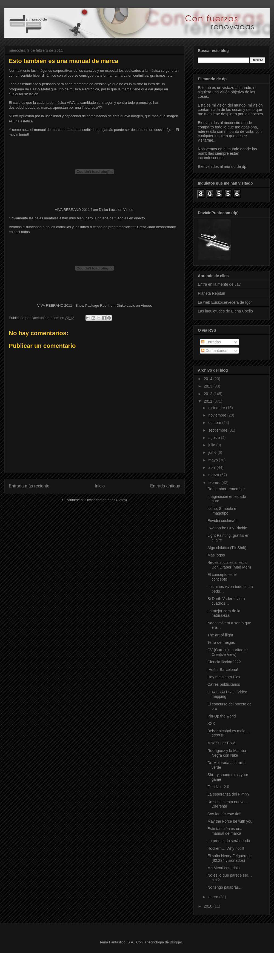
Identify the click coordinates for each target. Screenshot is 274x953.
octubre (215, 422)
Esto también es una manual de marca (224, 831)
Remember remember (226, 489)
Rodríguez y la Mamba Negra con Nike (226, 752)
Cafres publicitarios (223, 684)
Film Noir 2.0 (218, 787)
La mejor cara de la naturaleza (223, 613)
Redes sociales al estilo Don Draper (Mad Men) (229, 564)
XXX (211, 723)
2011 (208, 401)
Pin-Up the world (221, 716)
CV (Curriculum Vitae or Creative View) (227, 652)
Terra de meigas (221, 642)
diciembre (217, 408)
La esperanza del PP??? (228, 794)
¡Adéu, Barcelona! (222, 669)
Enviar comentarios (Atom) (106, 500)
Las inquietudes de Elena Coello (225, 311)
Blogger (176, 942)
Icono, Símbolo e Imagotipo (221, 510)
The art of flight (220, 635)
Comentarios (214, 350)
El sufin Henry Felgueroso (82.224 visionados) (229, 858)
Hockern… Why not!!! (225, 848)
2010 (208, 906)
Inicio (100, 486)
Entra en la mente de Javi (219, 284)
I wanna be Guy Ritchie (227, 528)
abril (212, 467)
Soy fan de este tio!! (224, 814)
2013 (208, 386)
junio (212, 452)
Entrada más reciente (29, 486)
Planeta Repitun (211, 293)
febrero (214, 482)
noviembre (217, 415)
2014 (208, 379)
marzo (214, 475)
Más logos (216, 555)
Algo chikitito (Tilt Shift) (226, 548)
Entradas (211, 342)
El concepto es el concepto (222, 576)
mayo (213, 460)
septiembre (218, 430)
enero (213, 897)
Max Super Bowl (221, 743)
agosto (214, 437)
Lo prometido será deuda (228, 841)
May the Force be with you (229, 821)
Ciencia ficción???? (224, 662)
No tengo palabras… (224, 887)
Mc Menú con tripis (223, 868)
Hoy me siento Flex (223, 677)
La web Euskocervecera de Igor (225, 302)
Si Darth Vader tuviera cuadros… (226, 600)
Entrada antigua (165, 486)
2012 (208, 394)
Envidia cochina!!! (222, 520)
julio (212, 445)
